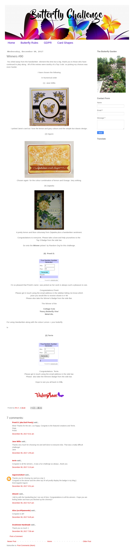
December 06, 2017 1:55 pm (23, 453)
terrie (14, 461)
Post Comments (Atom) (26, 545)
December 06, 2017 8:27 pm (23, 503)
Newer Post (11, 541)
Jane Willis (16, 441)
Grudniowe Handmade (21, 525)
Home (11, 42)
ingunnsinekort (18, 475)
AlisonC (15, 494)
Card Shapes (65, 42)
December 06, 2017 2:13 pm (23, 467)
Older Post (87, 541)
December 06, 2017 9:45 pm (23, 517)
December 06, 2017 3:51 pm (23, 486)
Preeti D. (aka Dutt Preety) (22, 422)
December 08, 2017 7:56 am (23, 531)
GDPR (48, 42)
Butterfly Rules (29, 42)
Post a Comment (16, 536)
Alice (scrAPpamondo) (21, 510)
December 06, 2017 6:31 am (23, 434)
